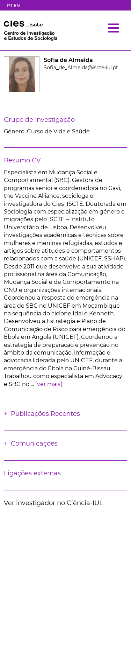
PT (10, 5)
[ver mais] (48, 384)
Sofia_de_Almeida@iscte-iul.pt (81, 67)
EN (17, 5)
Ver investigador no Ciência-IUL (53, 503)
